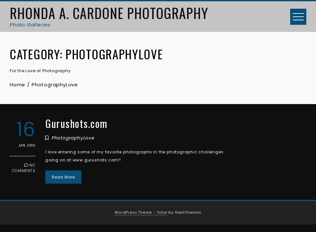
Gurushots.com (76, 123)
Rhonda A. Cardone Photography (109, 13)
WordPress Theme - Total (141, 212)
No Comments (24, 167)
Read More (63, 177)
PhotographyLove (73, 138)
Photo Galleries (30, 24)
